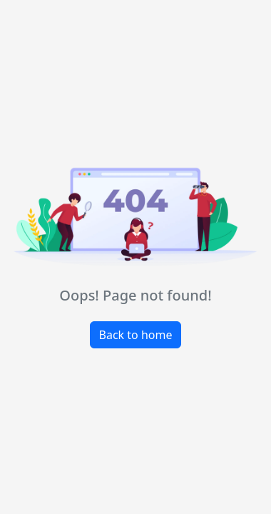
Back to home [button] (136, 335)
